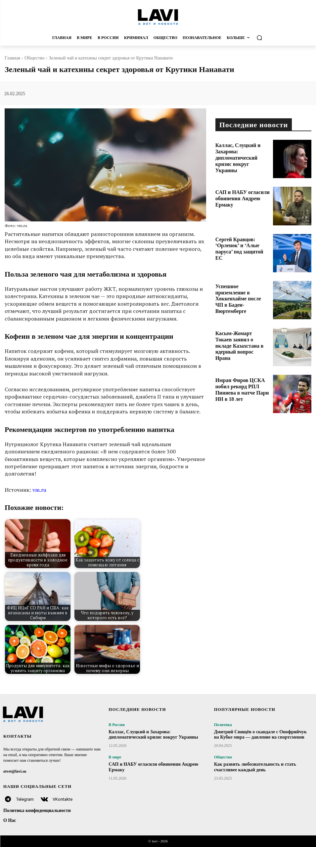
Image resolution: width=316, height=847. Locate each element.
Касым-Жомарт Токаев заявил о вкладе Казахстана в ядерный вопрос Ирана (242, 337)
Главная (12, 58)
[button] (274, 38)
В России (117, 725)
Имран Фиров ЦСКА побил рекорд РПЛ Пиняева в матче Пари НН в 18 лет (242, 384)
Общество (34, 58)
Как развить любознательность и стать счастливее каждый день (255, 767)
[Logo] (158, 16)
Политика (223, 725)
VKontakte (62, 799)
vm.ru (39, 489)
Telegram (25, 799)
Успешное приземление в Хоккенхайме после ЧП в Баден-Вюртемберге (237, 291)
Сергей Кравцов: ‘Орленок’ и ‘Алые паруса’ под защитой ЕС (241, 244)
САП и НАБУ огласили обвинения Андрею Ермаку (239, 194)
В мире (115, 757)
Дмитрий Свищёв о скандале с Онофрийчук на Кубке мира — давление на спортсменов (260, 734)
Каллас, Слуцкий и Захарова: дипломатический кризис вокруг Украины (241, 149)
